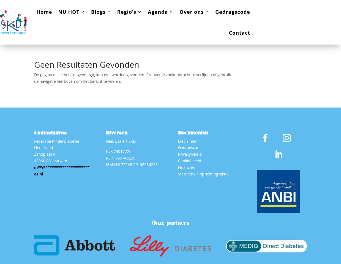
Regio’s (126, 12)
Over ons (191, 12)
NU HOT (69, 12)
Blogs (98, 12)
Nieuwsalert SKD (121, 141)
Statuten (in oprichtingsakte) (203, 174)
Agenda (158, 12)
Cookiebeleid (189, 160)
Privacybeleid (190, 154)
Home (44, 12)
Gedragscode (232, 12)
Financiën (186, 167)
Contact (239, 32)
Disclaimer (187, 141)
